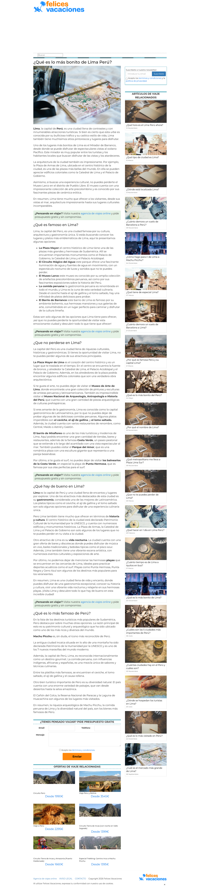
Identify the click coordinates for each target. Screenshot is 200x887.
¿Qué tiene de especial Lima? (142, 292)
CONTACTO (80, 878)
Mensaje (40, 735)
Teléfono (86, 728)
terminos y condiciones (150, 78)
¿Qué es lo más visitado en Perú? (144, 736)
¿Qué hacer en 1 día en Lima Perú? (145, 530)
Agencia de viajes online (45, 878)
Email (41, 728)
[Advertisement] (100, 33)
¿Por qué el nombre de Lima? (142, 427)
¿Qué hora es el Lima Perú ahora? (144, 125)
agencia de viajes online (96, 213)
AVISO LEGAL (65, 878)
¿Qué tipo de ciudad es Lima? (142, 157)
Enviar (77, 756)
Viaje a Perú (38, 826)
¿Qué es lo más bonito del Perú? (144, 395)
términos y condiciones (83, 750)
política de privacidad (136, 81)
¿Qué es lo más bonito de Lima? (143, 597)
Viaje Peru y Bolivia (87, 793)
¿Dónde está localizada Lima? (142, 189)
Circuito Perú (39, 793)
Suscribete (159, 74)
